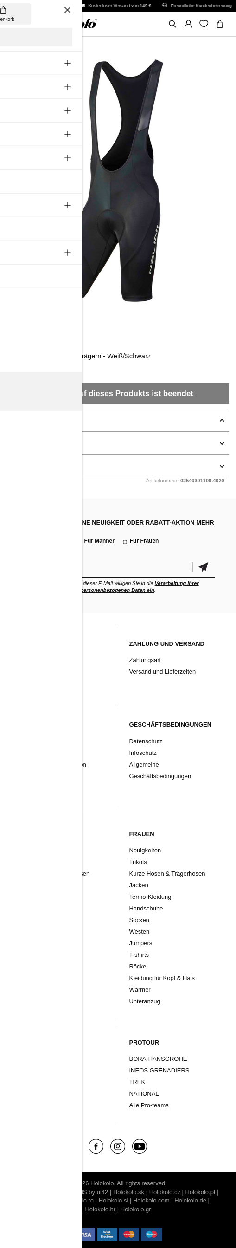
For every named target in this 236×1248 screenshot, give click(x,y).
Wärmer (24, 931)
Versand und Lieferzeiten (162, 671)
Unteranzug (29, 978)
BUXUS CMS (69, 1192)
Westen (23, 954)
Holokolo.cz (164, 1192)
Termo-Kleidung (34, 896)
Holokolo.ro (78, 1200)
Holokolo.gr (136, 1209)
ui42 (102, 1192)
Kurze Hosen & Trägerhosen (51, 873)
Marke (22, 1093)
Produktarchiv (31, 683)
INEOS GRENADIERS (159, 1070)
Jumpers (140, 943)
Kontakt (23, 671)
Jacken (22, 885)
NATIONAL (144, 1093)
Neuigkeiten (29, 850)
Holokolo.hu (42, 1200)
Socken (23, 919)
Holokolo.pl (200, 1192)
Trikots (22, 861)
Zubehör (25, 1070)
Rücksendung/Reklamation (50, 764)
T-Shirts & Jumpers (39, 966)
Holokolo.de (190, 1200)
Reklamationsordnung (43, 741)
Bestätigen (203, 567)
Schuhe (24, 1082)
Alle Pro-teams (148, 1105)
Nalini (18, 333)
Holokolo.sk (128, 1192)
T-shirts (139, 954)
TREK (137, 1082)
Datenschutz (145, 741)
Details (18, 443)
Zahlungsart (145, 659)
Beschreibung (29, 420)
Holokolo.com (151, 1200)
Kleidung (26, 1058)
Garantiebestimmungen (45, 752)
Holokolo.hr (100, 1209)
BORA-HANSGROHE (158, 1058)
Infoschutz (142, 752)
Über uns (25, 659)
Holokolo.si (113, 1200)
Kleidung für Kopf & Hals (46, 943)
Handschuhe (30, 908)
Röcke (137, 966)
